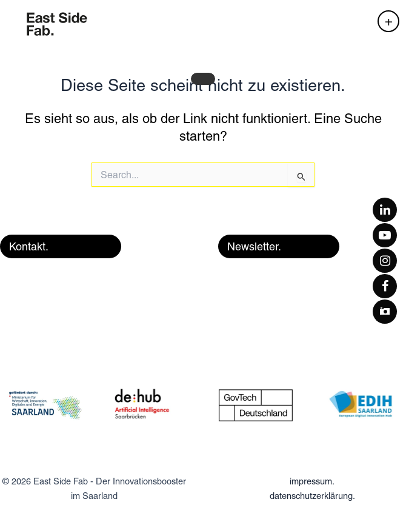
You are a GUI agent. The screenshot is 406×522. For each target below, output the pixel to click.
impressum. (312, 481)
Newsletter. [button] (254, 246)
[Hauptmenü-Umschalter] (388, 21)
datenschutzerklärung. (312, 495)
